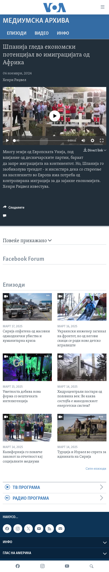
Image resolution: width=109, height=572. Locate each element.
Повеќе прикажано (27, 241)
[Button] (13, 208)
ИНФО (63, 33)
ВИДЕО (42, 33)
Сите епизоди (96, 469)
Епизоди (16, 33)
